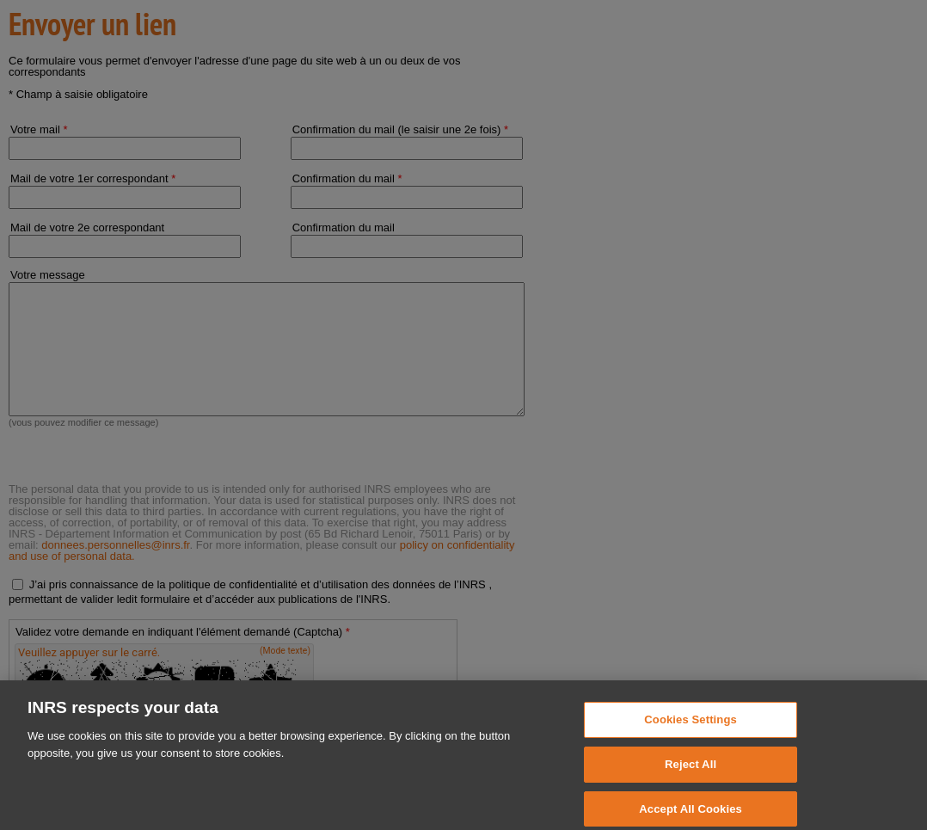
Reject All (690, 772)
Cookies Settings (690, 728)
